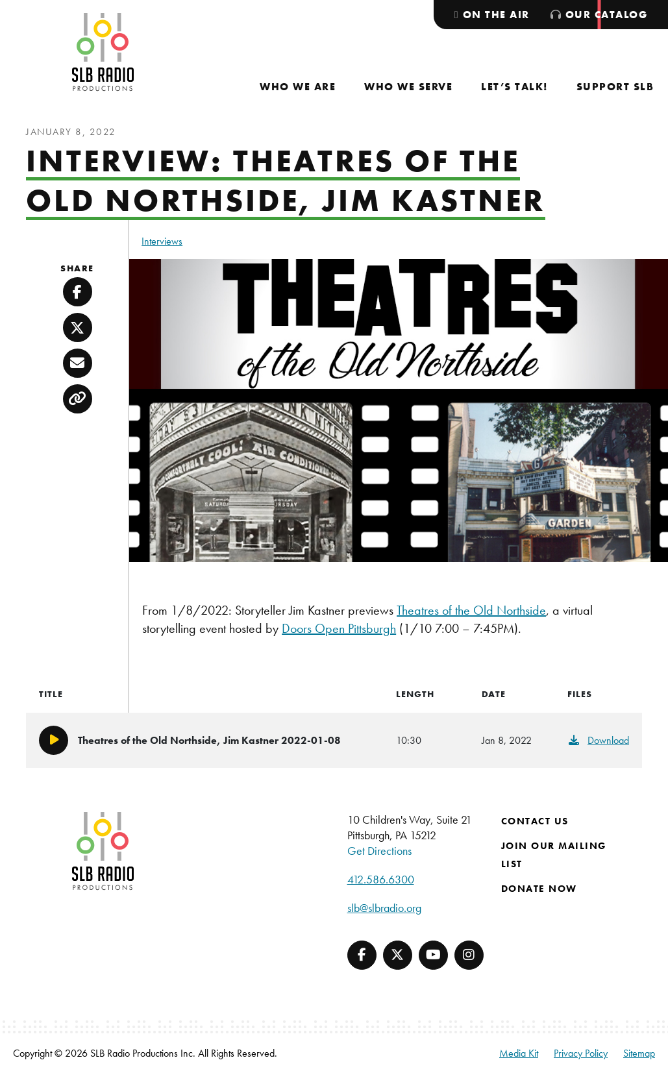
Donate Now (539, 888)
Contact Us (535, 821)
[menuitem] (297, 87)
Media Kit (518, 1053)
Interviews (162, 241)
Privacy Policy (581, 1053)
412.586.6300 (380, 879)
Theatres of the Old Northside (471, 610)
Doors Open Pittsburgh (339, 628)
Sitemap (639, 1053)
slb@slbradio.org (384, 907)
